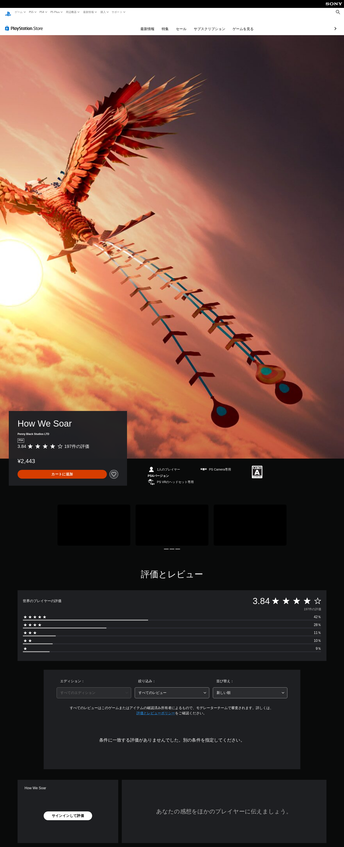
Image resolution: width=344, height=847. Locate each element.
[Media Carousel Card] (93, 520)
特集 (139, 24)
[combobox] (94, 688)
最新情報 (88, 12)
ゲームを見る (217, 24)
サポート (117, 12)
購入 (103, 12)
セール (155, 24)
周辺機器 (71, 12)
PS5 (31, 12)
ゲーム (19, 12)
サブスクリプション (184, 24)
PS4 (41, 12)
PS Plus (54, 12)
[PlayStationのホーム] (8, 12)
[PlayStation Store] (25, 23)
